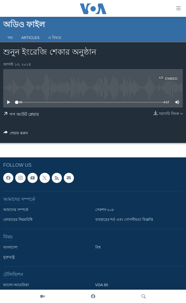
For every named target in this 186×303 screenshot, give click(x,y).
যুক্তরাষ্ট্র (9, 257)
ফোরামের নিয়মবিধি (18, 220)
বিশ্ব (98, 247)
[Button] (15, 134)
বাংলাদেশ (10, 247)
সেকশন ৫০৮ (104, 210)
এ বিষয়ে (54, 37)
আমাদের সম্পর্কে (15, 210)
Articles (30, 37)
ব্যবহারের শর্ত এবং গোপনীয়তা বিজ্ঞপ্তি (124, 220)
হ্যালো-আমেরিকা (16, 285)
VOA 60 (101, 285)
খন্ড (10, 37)
